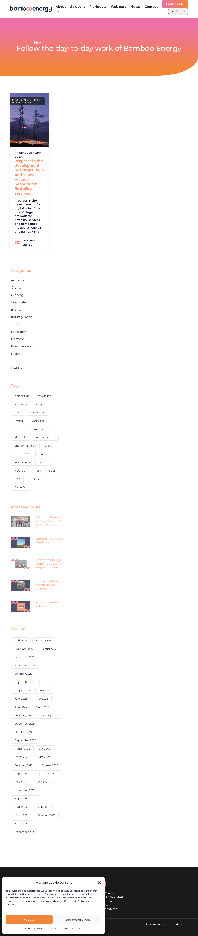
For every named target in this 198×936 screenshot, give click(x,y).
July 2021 (43, 806)
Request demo (175, 3)
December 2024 (25, 723)
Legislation (19, 331)
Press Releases (22, 346)
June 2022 (51, 773)
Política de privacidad (57, 928)
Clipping (17, 295)
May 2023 (44, 756)
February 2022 (44, 781)
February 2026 (24, 648)
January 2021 (22, 823)
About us (61, 9)
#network (21, 404)
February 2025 (23, 715)
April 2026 (21, 640)
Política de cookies (34, 928)
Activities (17, 280)
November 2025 (25, 665)
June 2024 (45, 748)
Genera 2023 (23, 454)
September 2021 (25, 798)
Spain (52, 470)
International (23, 462)
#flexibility (44, 395)
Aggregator (37, 412)
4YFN (18, 412)
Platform (17, 339)
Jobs (14, 324)
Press (37, 470)
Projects (30, 102)
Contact (151, 7)
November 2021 (24, 790)
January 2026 (50, 648)
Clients (16, 287)
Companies (38, 429)
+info (35, 231)
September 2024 (25, 740)
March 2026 (43, 640)
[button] (99, 883)
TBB (17, 478)
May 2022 (20, 781)
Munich (43, 462)
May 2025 (42, 698)
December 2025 (25, 657)
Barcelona (37, 420)
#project (41, 404)
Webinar (17, 368)
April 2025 (21, 707)
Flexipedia (98, 7)
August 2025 (22, 690)
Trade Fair (21, 487)
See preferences (77, 919)
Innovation (45, 454)
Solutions (77, 7)
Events (16, 309)
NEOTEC (20, 470)
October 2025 (23, 673)
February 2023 (24, 765)
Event (48, 445)
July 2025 (44, 690)
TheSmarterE (36, 478)
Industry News (21, 100)
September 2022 (25, 773)
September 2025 (25, 682)
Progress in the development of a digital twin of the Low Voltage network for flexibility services (29, 177)
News (135, 7)
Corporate (18, 302)
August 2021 (22, 806)
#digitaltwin (22, 395)
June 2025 (21, 698)
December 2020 (25, 831)
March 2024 (22, 756)
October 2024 (23, 731)
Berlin (18, 429)
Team (15, 361)
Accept (29, 919)
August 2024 (22, 748)
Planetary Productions (168, 924)
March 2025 (43, 707)
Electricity (21, 437)
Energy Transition (25, 445)
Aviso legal (77, 928)
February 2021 (46, 815)
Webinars (118, 7)
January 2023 (50, 765)
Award (19, 420)
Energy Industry (45, 437)
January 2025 (50, 715)
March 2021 (21, 815)
